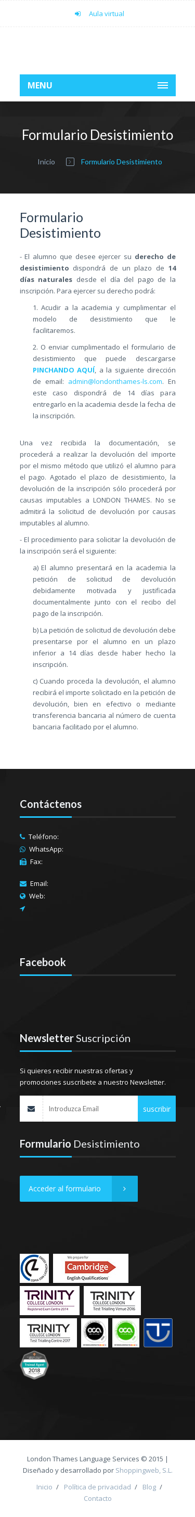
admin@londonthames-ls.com (115, 381)
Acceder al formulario (83, 1189)
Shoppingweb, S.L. (144, 1470)
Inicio (46, 161)
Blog (149, 1487)
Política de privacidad (97, 1487)
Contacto (98, 1498)
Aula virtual (97, 13)
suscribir (157, 1109)
